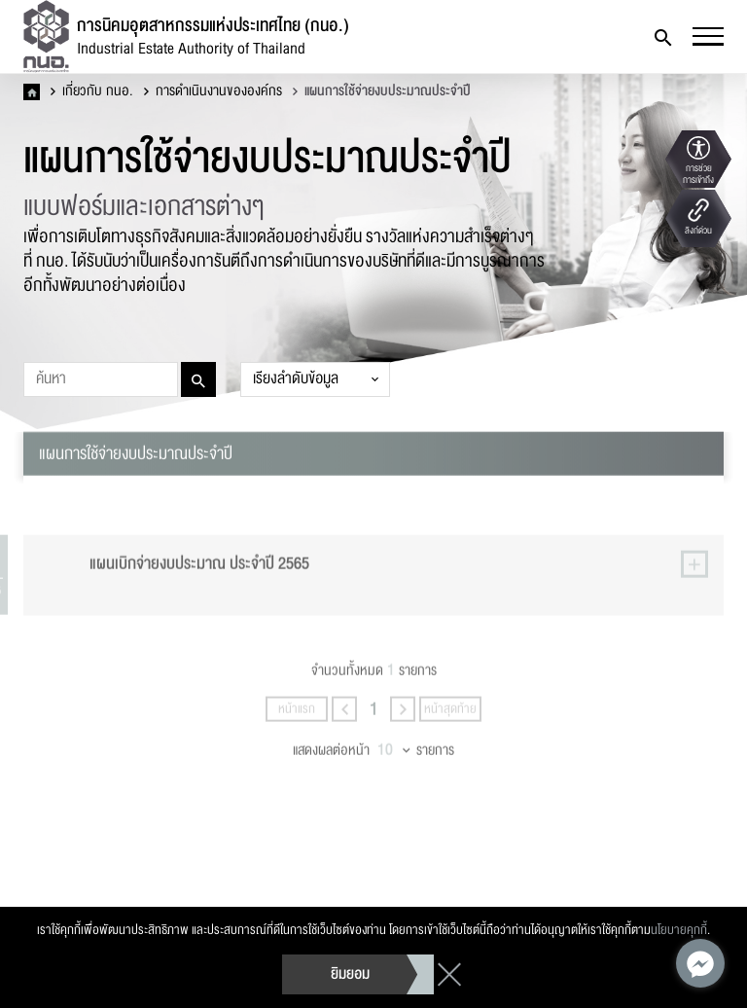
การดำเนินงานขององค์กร (213, 91)
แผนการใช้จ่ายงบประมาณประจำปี (382, 91)
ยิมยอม (350, 974)
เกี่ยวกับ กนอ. (92, 91)
